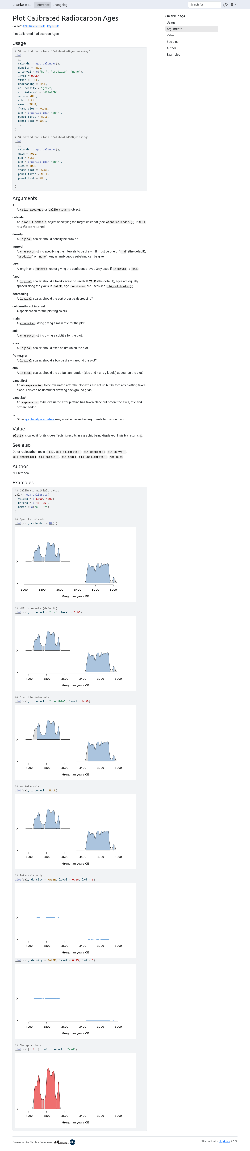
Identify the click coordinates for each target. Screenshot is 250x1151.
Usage (171, 22)
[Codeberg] (225, 4)
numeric (41, 269)
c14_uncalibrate (91, 457)
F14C (50, 452)
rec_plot (116, 457)
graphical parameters (40, 419)
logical (26, 239)
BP (51, 523)
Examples (173, 54)
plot (18, 55)
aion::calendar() (119, 222)
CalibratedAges (31, 209)
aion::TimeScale (34, 222)
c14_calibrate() (119, 286)
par (46, 113)
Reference (42, 5)
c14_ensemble (23, 457)
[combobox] (204, 4)
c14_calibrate (67, 452)
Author (171, 48)
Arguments (174, 29)
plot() (18, 435)
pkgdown (224, 1141)
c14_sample (47, 457)
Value (170, 35)
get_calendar (46, 63)
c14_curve (115, 452)
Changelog (59, 5)
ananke (18, 5)
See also (172, 41)
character (27, 251)
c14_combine (93, 452)
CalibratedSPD (59, 209)
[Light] (233, 4)
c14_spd (67, 457)
